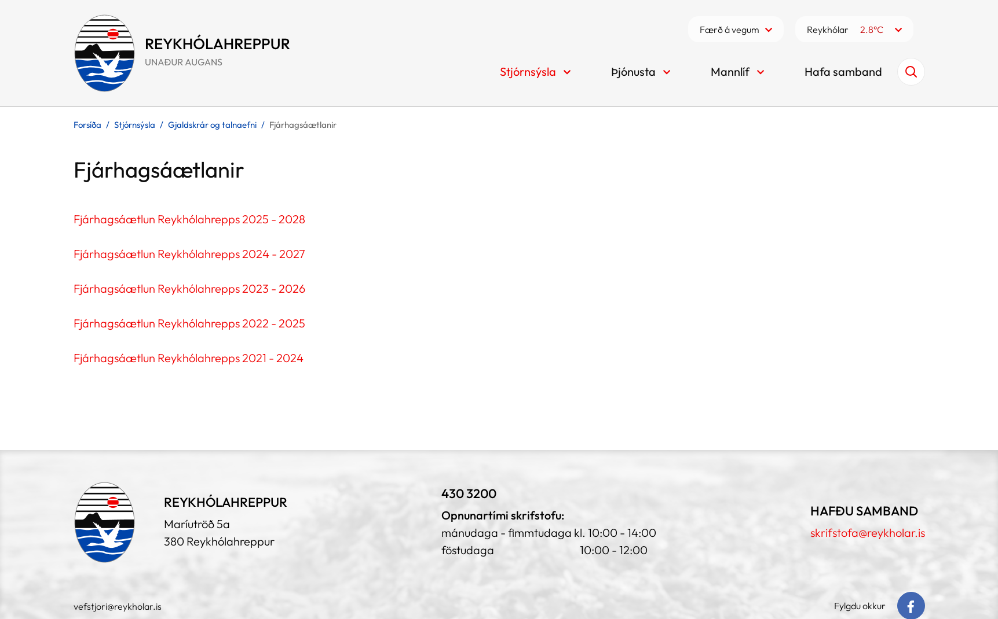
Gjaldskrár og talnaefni (212, 124)
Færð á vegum (729, 29)
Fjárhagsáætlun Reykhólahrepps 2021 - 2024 (189, 358)
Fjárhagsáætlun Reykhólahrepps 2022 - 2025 (189, 323)
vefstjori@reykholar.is (118, 606)
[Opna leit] (911, 72)
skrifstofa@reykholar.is (867, 532)
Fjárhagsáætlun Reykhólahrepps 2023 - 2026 (189, 288)
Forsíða (87, 124)
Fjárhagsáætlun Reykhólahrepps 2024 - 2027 (189, 253)
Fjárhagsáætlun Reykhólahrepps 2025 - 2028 (189, 219)
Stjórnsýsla (134, 124)
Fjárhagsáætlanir (303, 124)
